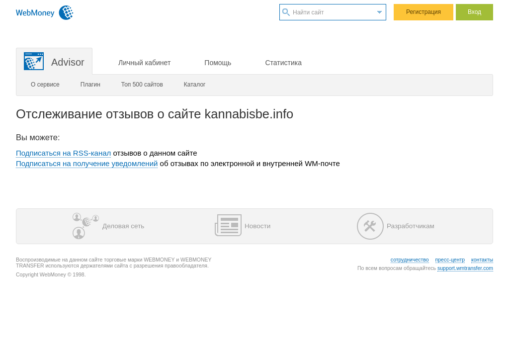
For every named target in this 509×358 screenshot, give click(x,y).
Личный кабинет (144, 63)
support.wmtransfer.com (465, 268)
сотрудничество (410, 260)
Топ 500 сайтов (142, 84)
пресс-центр (450, 260)
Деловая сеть (108, 226)
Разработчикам (395, 226)
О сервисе (45, 84)
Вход (474, 11)
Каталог (195, 84)
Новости (242, 226)
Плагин (90, 84)
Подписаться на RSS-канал (63, 153)
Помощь (217, 63)
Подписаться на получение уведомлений (87, 163)
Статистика (283, 63)
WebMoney (45, 12)
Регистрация (423, 11)
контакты (482, 260)
